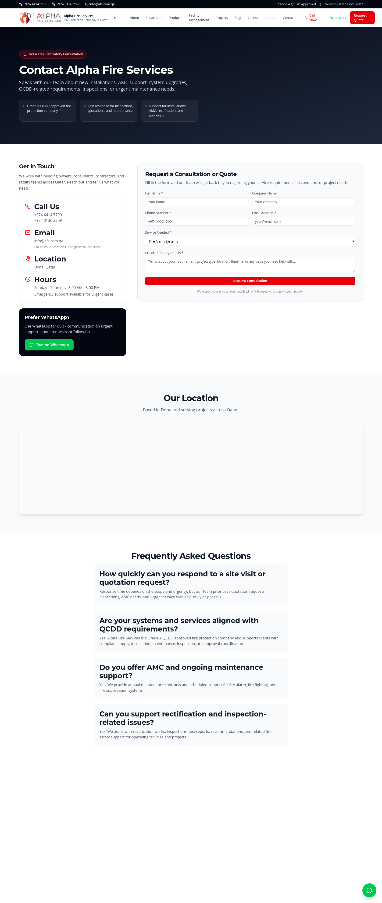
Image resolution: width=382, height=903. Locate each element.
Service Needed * (158, 232)
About (134, 17)
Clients (253, 17)
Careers (270, 17)
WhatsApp (338, 17)
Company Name (264, 193)
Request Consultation (250, 281)
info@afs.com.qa (100, 4)
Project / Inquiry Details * (164, 252)
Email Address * (264, 213)
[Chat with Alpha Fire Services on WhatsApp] (369, 890)
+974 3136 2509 (66, 4)
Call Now (311, 17)
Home (118, 17)
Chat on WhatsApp (49, 344)
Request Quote (360, 17)
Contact (288, 17)
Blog (237, 17)
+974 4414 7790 (33, 4)
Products (175, 17)
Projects (222, 17)
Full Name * (154, 193)
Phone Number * (158, 213)
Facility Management (199, 17)
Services (154, 17)
